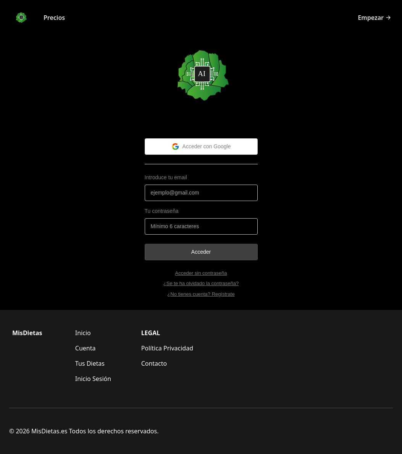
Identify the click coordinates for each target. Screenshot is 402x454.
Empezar (374, 17)
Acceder (201, 252)
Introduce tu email (166, 177)
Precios (54, 17)
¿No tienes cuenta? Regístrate (200, 294)
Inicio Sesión (93, 379)
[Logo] (21, 17)
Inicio (83, 333)
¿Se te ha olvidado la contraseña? (201, 283)
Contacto (154, 363)
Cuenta (85, 348)
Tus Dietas (90, 363)
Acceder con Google (201, 147)
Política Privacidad (167, 348)
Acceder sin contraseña (201, 273)
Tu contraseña (162, 211)
